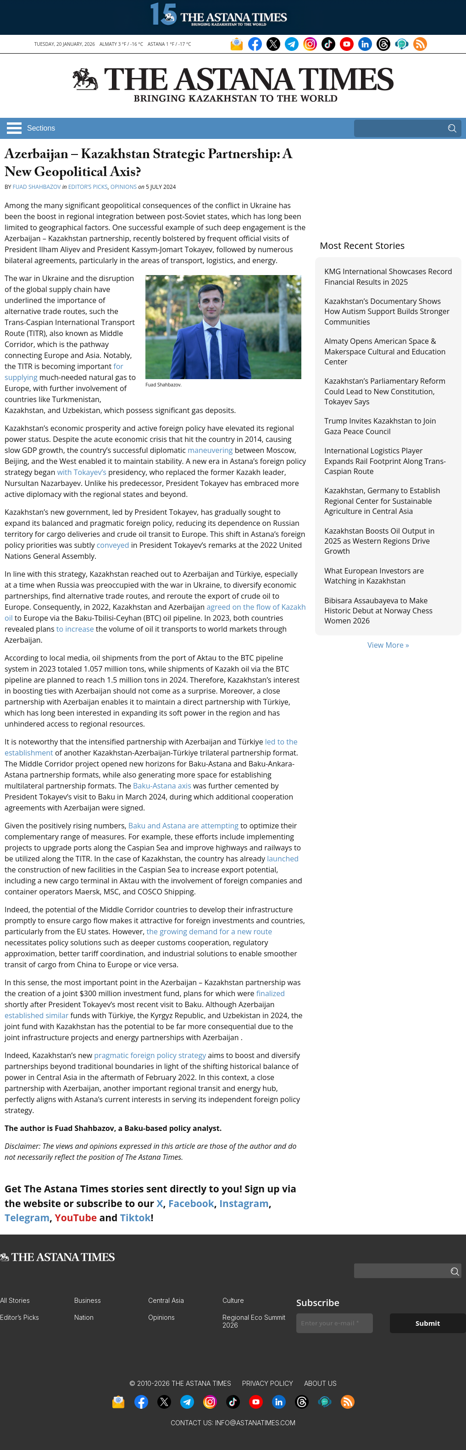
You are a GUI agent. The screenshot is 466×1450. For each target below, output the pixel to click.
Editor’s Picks (88, 187)
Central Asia (166, 1300)
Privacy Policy (267, 1383)
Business (87, 1300)
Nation (84, 1317)
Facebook (191, 1203)
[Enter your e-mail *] (334, 1323)
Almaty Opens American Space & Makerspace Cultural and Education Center (384, 351)
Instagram (244, 1203)
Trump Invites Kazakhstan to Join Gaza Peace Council (380, 426)
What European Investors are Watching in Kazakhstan (374, 576)
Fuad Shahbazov (37, 187)
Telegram (27, 1217)
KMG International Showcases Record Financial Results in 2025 (388, 276)
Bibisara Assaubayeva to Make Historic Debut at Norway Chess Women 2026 (378, 610)
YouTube (76, 1217)
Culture (233, 1300)
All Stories (15, 1300)
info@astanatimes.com (255, 1423)
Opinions (124, 187)
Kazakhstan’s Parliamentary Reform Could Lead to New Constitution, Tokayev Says (384, 391)
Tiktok (135, 1217)
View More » (388, 645)
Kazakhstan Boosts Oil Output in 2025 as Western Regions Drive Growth (379, 541)
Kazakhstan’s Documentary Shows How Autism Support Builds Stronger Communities (386, 311)
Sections (41, 128)
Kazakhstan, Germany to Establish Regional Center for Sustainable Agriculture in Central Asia (382, 500)
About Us (320, 1383)
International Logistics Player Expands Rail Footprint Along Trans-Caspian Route (385, 461)
